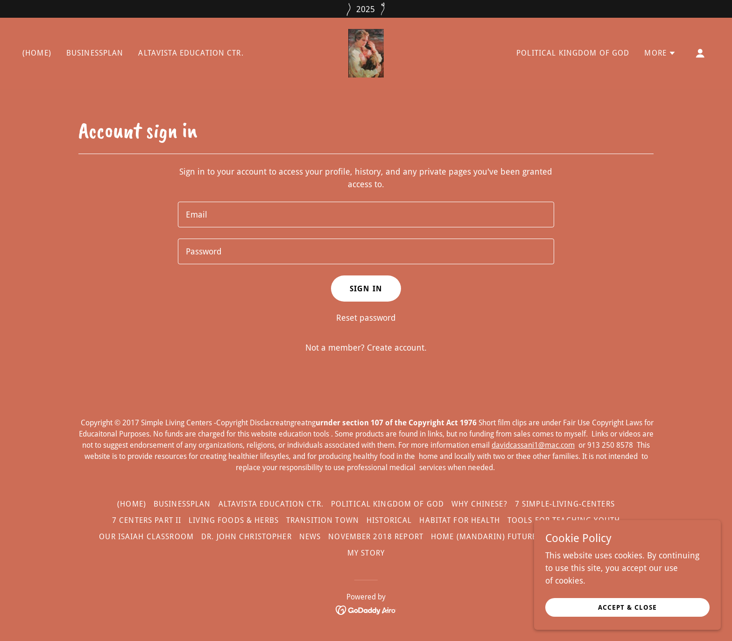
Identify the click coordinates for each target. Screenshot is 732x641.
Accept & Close (627, 607)
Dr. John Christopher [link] (246, 536)
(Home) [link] (36, 53)
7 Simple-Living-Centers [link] (565, 504)
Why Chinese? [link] (479, 504)
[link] (366, 52)
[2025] (366, 9)
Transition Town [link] (322, 520)
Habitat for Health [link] (459, 520)
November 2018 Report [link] (375, 536)
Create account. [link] (397, 347)
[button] (660, 53)
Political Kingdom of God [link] (572, 53)
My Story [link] (366, 553)
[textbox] (366, 214)
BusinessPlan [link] (95, 53)
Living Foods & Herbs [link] (234, 520)
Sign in (366, 288)
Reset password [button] (366, 318)
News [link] (310, 536)
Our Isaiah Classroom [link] (146, 536)
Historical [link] (389, 520)
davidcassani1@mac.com (533, 445)
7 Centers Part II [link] (146, 520)
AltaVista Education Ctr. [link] (190, 53)
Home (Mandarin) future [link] (483, 536)
